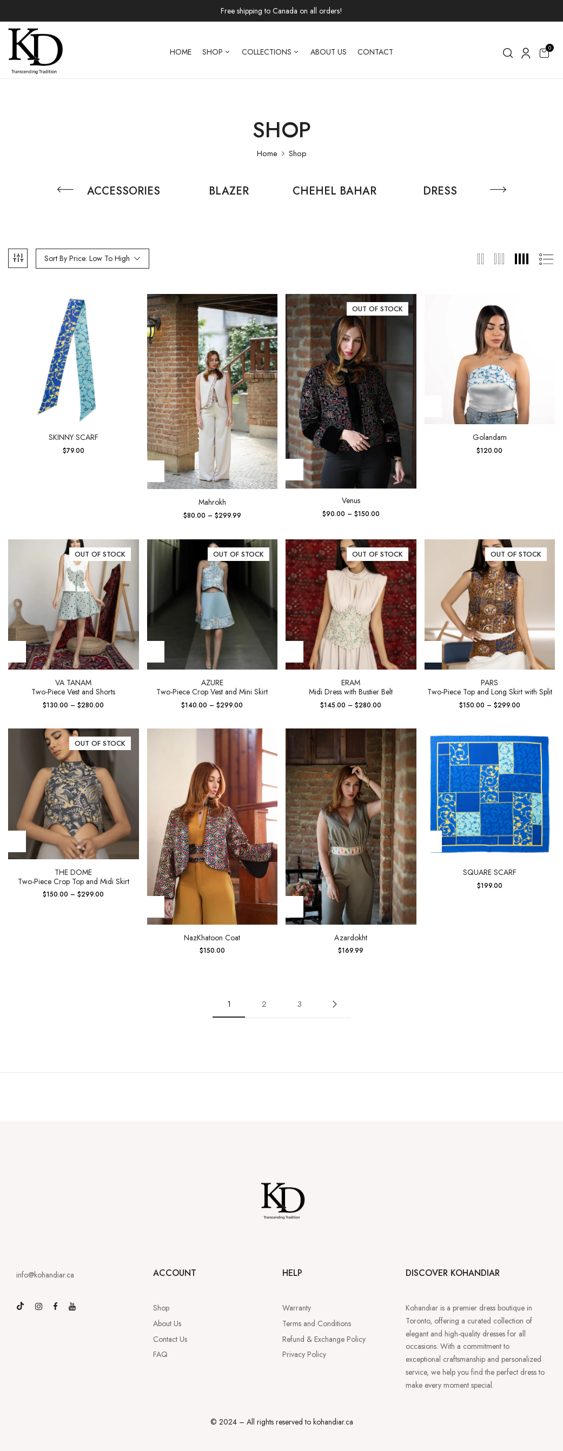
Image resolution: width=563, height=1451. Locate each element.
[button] (544, 52)
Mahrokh (212, 502)
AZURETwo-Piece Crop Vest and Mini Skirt (212, 687)
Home (267, 153)
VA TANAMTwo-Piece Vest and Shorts (73, 687)
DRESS (440, 192)
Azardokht (350, 937)
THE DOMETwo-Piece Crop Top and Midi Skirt (73, 877)
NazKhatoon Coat (212, 937)
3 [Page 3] (299, 1004)
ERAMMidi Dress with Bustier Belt (351, 687)
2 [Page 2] (264, 1004)
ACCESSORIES (123, 192)
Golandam (490, 437)
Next (334, 1004)
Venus (351, 500)
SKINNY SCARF (73, 437)
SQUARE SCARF (489, 872)
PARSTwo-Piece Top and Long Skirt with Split (489, 687)
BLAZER (229, 192)
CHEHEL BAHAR (334, 192)
